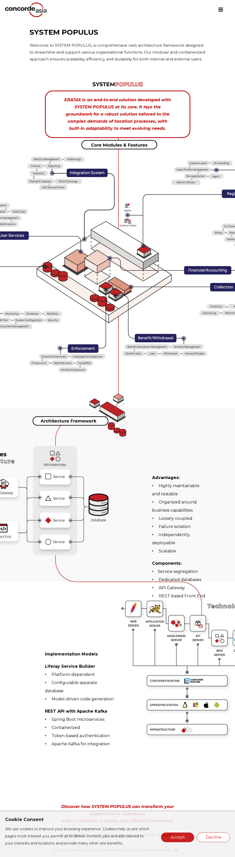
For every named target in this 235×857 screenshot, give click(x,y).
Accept (177, 837)
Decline (213, 837)
